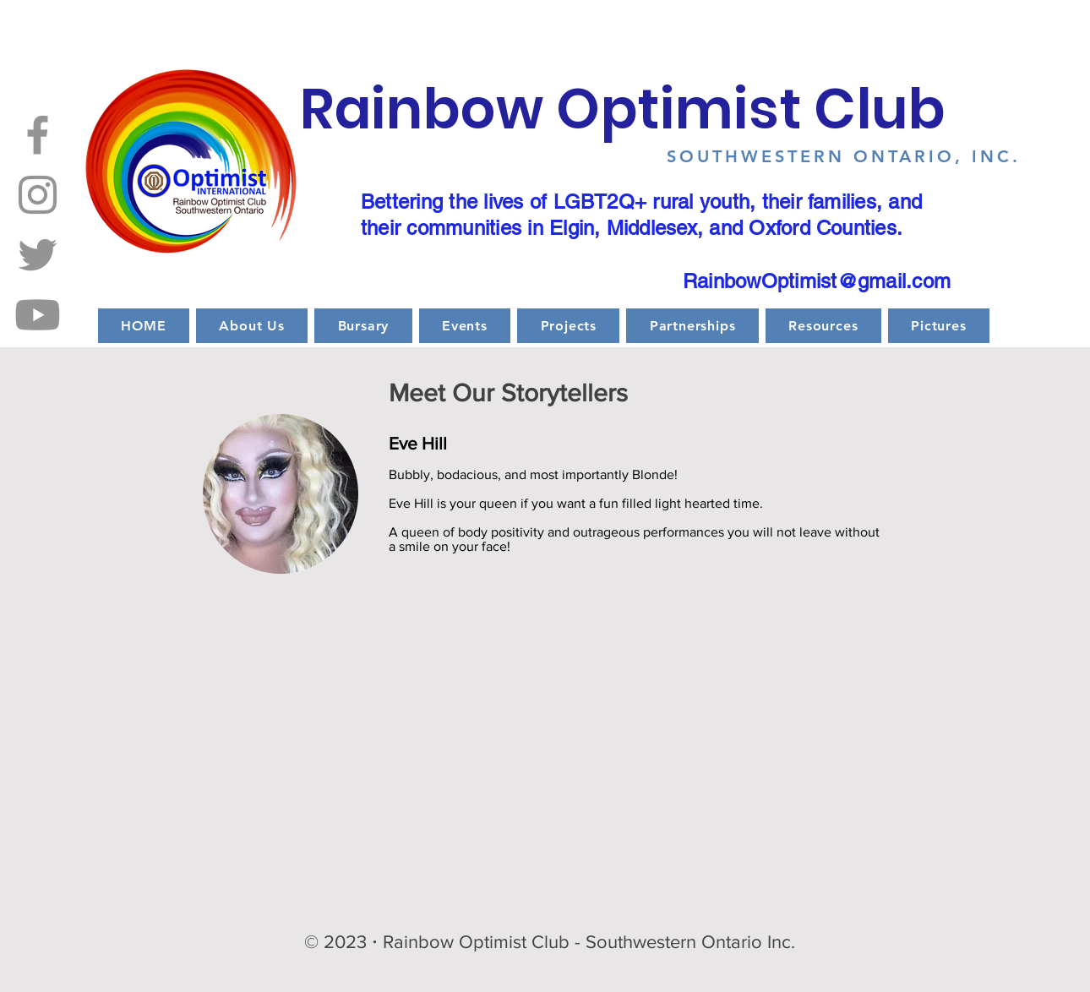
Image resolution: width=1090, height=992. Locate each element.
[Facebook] (37, 135)
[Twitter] (37, 255)
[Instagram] (37, 195)
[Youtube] (37, 315)
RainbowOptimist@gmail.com (817, 281)
